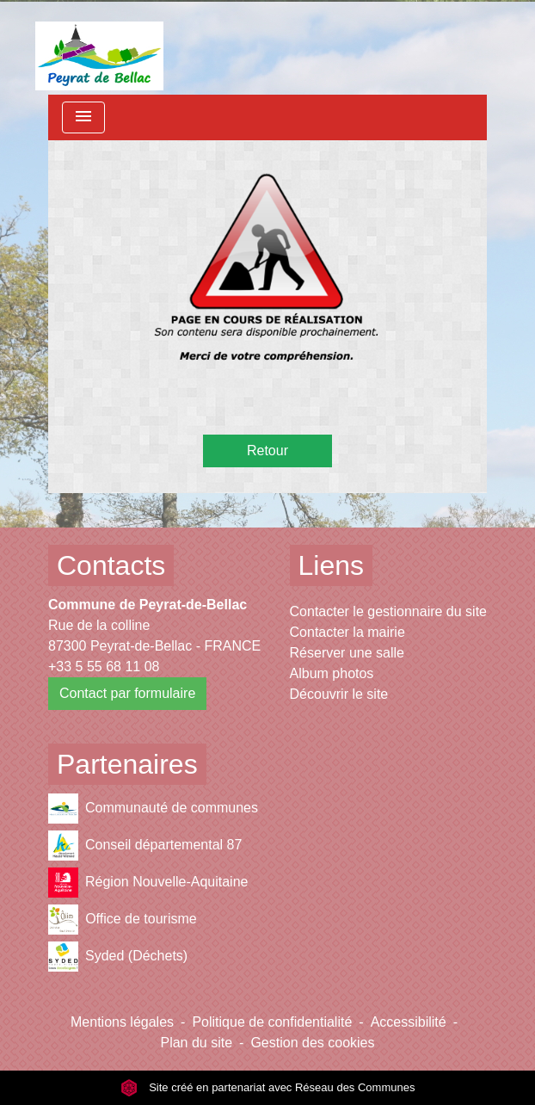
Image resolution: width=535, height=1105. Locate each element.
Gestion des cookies (312, 1042)
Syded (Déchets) (118, 956)
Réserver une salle (347, 652)
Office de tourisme (122, 919)
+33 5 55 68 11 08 (103, 666)
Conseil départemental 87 (145, 845)
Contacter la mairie (347, 632)
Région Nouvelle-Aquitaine (148, 882)
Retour (267, 450)
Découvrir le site (339, 694)
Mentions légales (122, 1022)
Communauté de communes (153, 808)
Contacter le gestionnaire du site (388, 611)
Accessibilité (408, 1022)
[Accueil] (99, 47)
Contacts (111, 565)
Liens (331, 565)
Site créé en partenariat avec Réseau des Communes (267, 1087)
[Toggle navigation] (83, 117)
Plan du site (196, 1042)
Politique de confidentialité (272, 1022)
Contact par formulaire (127, 693)
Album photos (332, 673)
